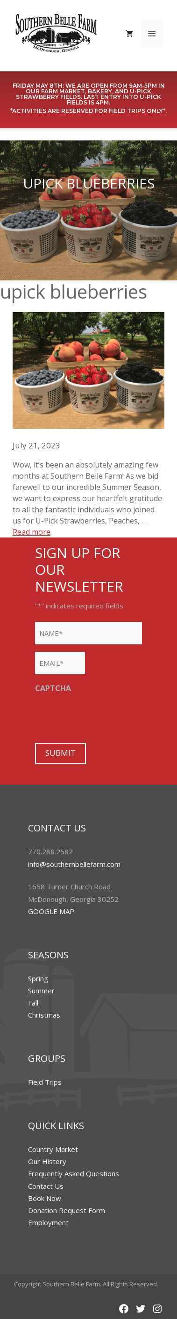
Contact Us (46, 1186)
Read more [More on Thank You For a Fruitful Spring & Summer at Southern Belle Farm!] (31, 532)
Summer (41, 990)
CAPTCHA (53, 688)
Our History (47, 1161)
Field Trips (45, 1082)
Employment (48, 1222)
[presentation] (106, 716)
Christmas (44, 1014)
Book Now (44, 1198)
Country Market (53, 1149)
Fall (33, 1002)
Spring (38, 978)
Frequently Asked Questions (73, 1173)
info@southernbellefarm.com (74, 864)
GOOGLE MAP (51, 911)
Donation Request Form (66, 1210)
